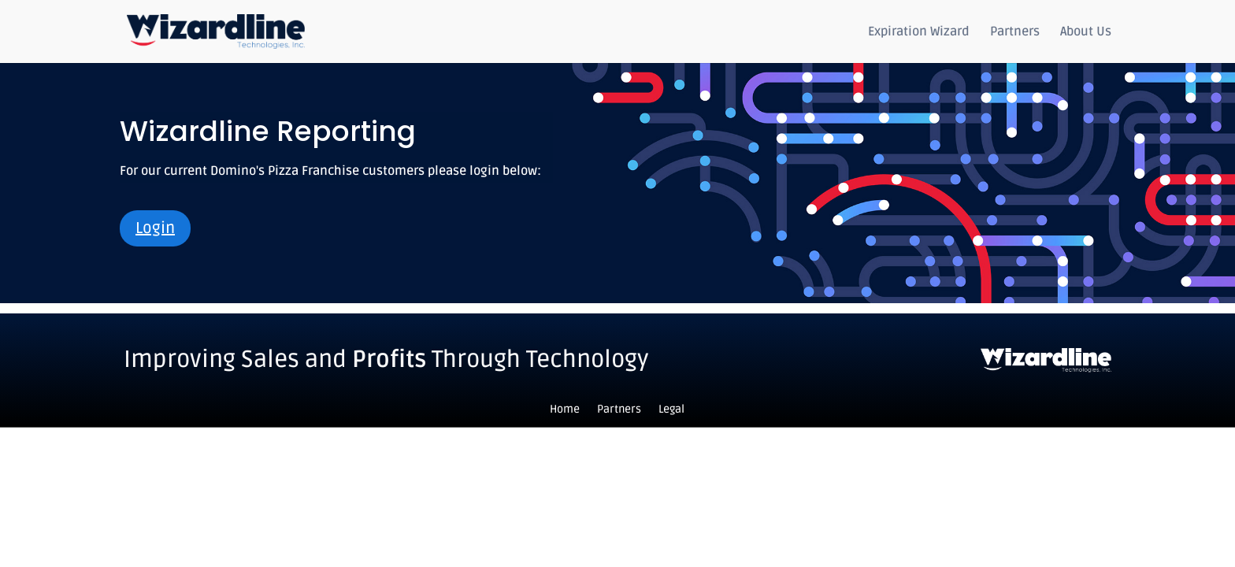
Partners (1015, 32)
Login (155, 228)
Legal (671, 410)
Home (565, 410)
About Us (1085, 32)
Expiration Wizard (919, 32)
